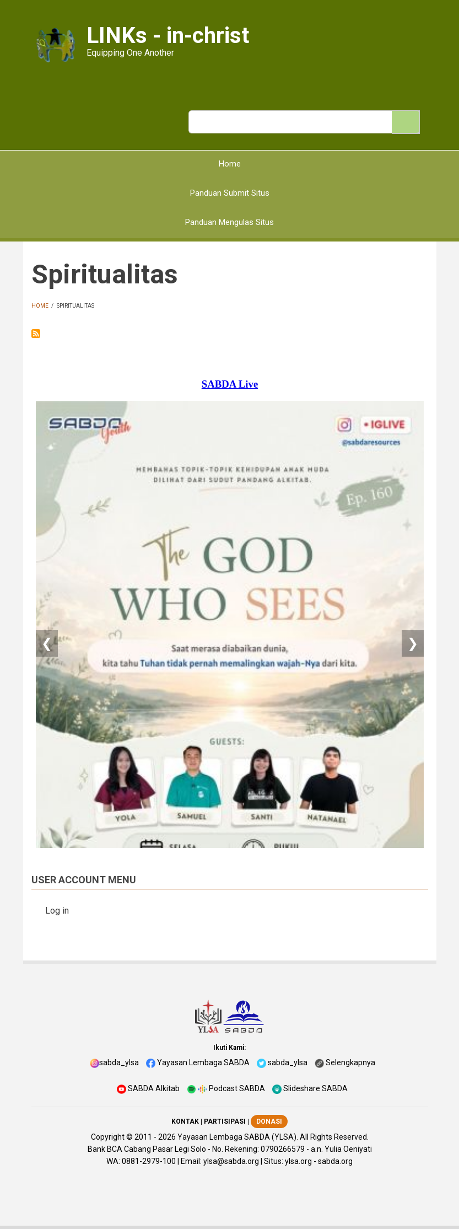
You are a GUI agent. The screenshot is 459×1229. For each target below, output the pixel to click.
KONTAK (185, 1121)
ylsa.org (298, 1161)
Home (39, 306)
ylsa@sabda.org (231, 1161)
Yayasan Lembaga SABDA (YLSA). (237, 1137)
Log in (57, 910)
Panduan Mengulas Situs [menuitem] (229, 222)
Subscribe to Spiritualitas (35, 333)
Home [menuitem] (230, 164)
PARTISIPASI (225, 1121)
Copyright (108, 1137)
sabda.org (335, 1161)
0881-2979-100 (149, 1161)
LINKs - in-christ (168, 36)
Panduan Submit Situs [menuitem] (229, 193)
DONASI (269, 1121)
